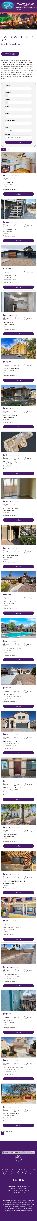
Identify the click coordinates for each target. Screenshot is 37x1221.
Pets (6, 127)
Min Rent (8, 92)
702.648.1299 (13, 1191)
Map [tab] (9, 149)
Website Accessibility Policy (25, 1210)
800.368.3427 (20, 1193)
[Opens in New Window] (13, 1180)
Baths (7, 113)
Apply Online (10, 54)
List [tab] (4, 149)
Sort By (7, 134)
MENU (18, 10)
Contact (13, 1174)
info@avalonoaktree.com (18, 1189)
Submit (18, 142)
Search (7, 85)
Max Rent (8, 99)
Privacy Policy (29, 1174)
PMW (6, 1174)
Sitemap (20, 1174)
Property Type (10, 120)
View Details (18, 194)
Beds (7, 106)
